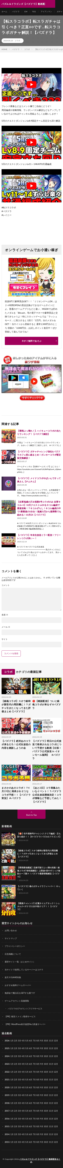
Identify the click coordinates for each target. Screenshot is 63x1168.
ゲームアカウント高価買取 (17, 1001)
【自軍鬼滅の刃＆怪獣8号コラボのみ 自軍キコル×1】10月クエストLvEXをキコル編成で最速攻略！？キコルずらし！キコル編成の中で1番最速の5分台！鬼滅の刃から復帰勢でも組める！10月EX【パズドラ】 (39, 508)
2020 (7, 1087)
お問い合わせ (11, 930)
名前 (5, 615)
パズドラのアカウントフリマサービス (25, 1008)
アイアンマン (46, 11)
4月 (23, 1040)
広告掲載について (13, 954)
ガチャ (59, 11)
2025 (7, 1048)
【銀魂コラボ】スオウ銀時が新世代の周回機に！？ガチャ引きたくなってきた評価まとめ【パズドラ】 (16, 706)
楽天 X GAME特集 (13, 977)
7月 (34, 1048)
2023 (7, 1064)
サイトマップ (11, 938)
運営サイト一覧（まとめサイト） (20, 961)
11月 (51, 1048)
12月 (56, 1048)
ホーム (4, 11)
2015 (7, 1126)
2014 (7, 1134)
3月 (19, 1040)
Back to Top (31, 815)
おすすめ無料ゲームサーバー (18, 985)
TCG (34, 11)
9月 (41, 1048)
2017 (7, 1111)
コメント (6, 585)
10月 (46, 1048)
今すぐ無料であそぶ (31, 341)
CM (25, 11)
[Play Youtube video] (31, 84)
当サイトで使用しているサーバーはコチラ (24, 969)
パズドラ (15, 11)
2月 (15, 1040)
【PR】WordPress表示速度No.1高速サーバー (25, 1024)
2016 (7, 1118)
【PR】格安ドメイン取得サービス (20, 1016)
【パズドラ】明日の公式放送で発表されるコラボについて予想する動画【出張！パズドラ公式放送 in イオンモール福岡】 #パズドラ (46, 749)
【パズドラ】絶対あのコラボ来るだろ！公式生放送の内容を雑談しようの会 (16, 744)
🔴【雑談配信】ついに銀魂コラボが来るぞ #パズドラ (46, 704)
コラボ (17, 40)
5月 (27, 1048)
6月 (30, 1048)
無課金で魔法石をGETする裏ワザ (20, 993)
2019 (7, 1095)
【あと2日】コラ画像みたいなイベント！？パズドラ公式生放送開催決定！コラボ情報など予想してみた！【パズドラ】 (46, 794)
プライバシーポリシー (15, 946)
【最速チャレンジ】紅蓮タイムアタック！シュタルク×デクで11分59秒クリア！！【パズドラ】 (38, 906)
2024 (7, 1056)
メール (6, 627)
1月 (12, 1040)
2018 (7, 1103)
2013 (7, 1142)
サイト (5, 639)
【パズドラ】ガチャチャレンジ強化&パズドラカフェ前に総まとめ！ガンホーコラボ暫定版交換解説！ (39, 454)
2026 (7, 1040)
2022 (7, 1072)
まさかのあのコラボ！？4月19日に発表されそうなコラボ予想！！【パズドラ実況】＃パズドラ (16, 793)
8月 (38, 1048)
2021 (7, 1079)
